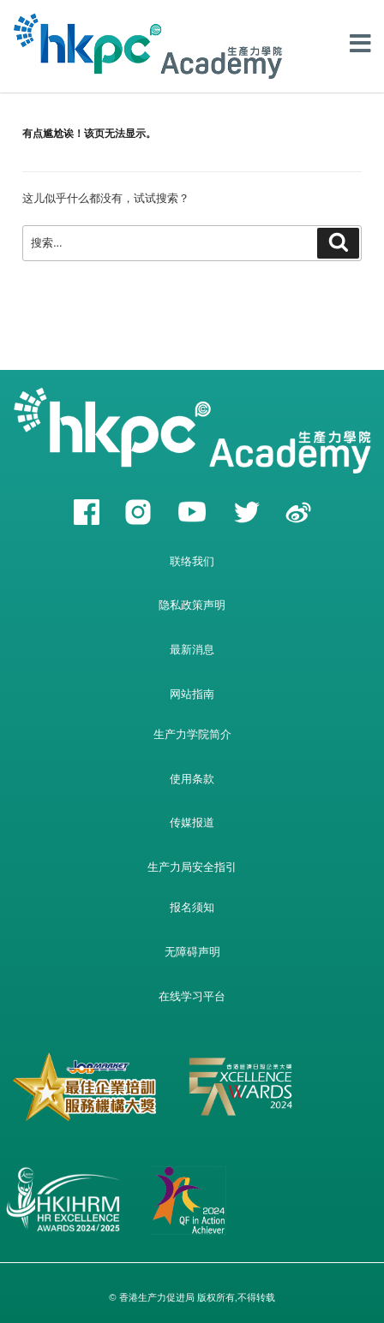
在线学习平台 (192, 996)
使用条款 (192, 778)
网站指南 (192, 694)
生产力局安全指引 (192, 867)
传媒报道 (192, 822)
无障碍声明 (192, 951)
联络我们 (192, 561)
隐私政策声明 (192, 605)
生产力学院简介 (192, 734)
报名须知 (192, 907)
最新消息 (192, 649)
